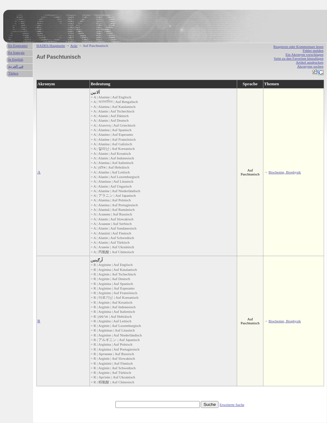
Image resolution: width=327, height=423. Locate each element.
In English (15, 59)
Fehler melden (313, 50)
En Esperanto (18, 46)
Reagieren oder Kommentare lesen (298, 47)
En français (16, 52)
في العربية (15, 66)
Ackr (73, 46)
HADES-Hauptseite (50, 46)
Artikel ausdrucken (309, 62)
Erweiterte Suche (231, 405)
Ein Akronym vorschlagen (304, 54)
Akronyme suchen (310, 66)
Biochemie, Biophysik (285, 172)
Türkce (13, 73)
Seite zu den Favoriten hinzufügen (298, 58)
